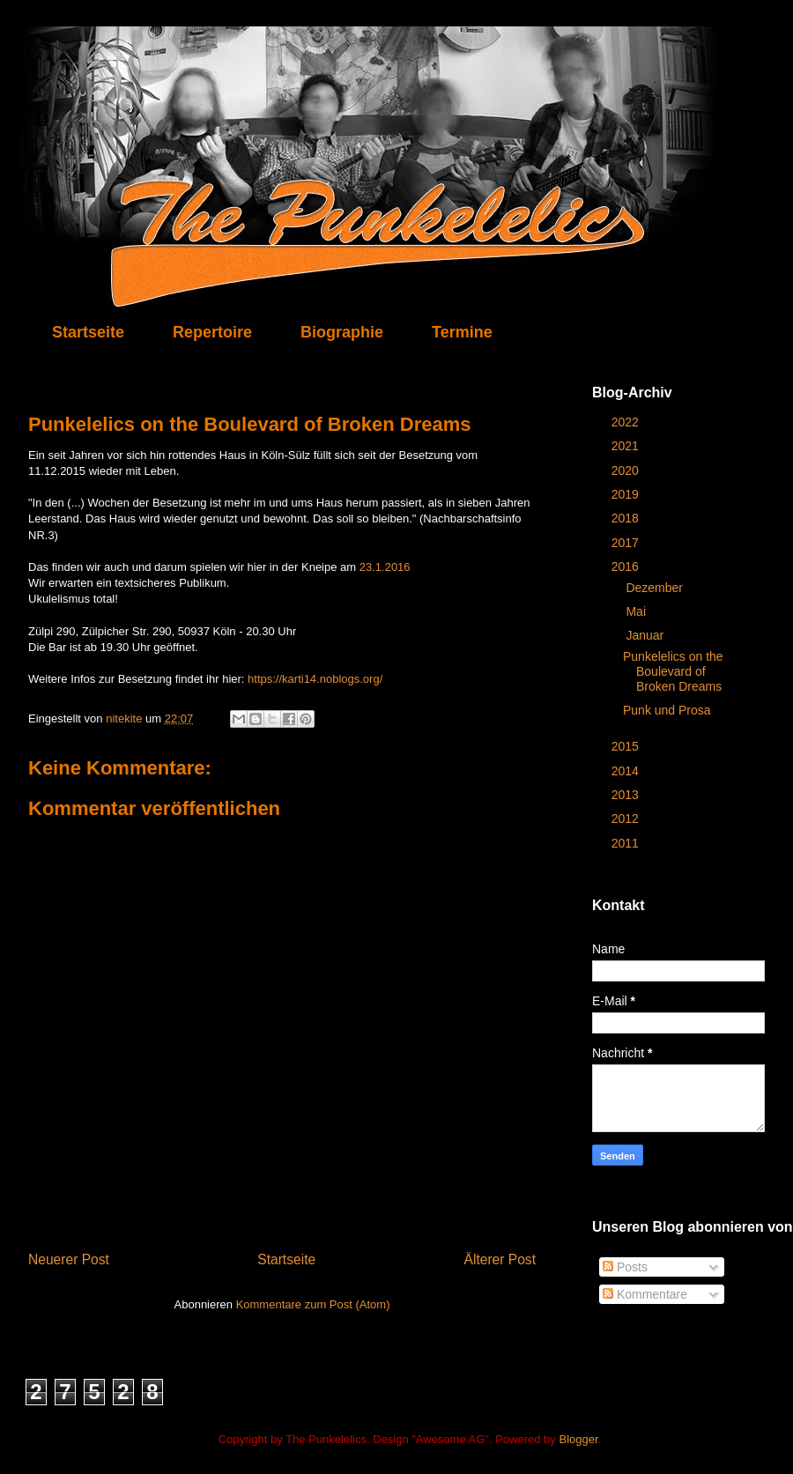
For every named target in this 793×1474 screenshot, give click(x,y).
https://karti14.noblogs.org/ (315, 678)
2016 (626, 566)
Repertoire (212, 332)
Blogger (578, 1439)
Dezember (656, 588)
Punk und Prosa (667, 710)
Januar (646, 635)
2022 (626, 422)
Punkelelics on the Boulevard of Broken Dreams (673, 671)
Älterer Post (500, 1259)
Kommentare (645, 1294)
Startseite (88, 332)
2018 (626, 518)
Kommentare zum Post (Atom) (313, 1304)
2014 (626, 771)
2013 (626, 795)
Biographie (341, 332)
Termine (462, 332)
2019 (626, 494)
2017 (626, 543)
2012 (626, 818)
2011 (626, 843)
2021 (626, 446)
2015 (626, 746)
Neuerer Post (68, 1259)
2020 (626, 470)
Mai (637, 611)
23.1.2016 (385, 567)
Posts (625, 1267)
